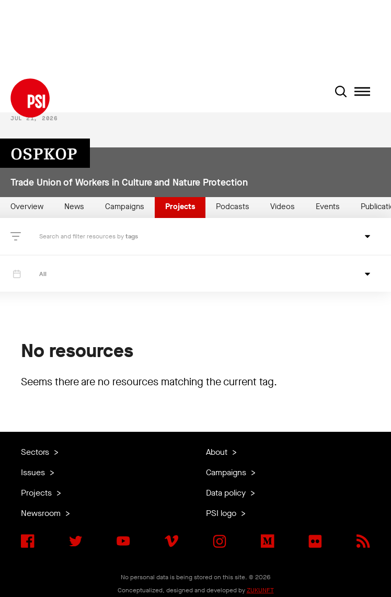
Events (328, 206)
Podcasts (232, 206)
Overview (26, 206)
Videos (282, 206)
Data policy (227, 492)
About (217, 451)
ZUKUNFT (260, 590)
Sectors (36, 451)
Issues (34, 472)
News (74, 206)
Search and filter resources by (82, 236)
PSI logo (222, 513)
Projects (180, 206)
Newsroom (42, 513)
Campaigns (124, 206)
